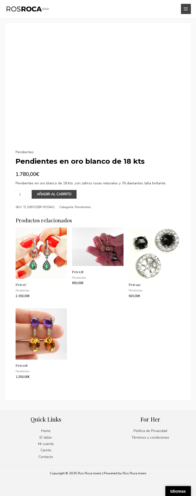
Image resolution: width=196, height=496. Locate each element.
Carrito (46, 450)
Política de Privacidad (150, 430)
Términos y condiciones (150, 437)
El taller (46, 437)
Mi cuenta (46, 443)
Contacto (46, 456)
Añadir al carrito (54, 194)
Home (46, 430)
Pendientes (25, 152)
